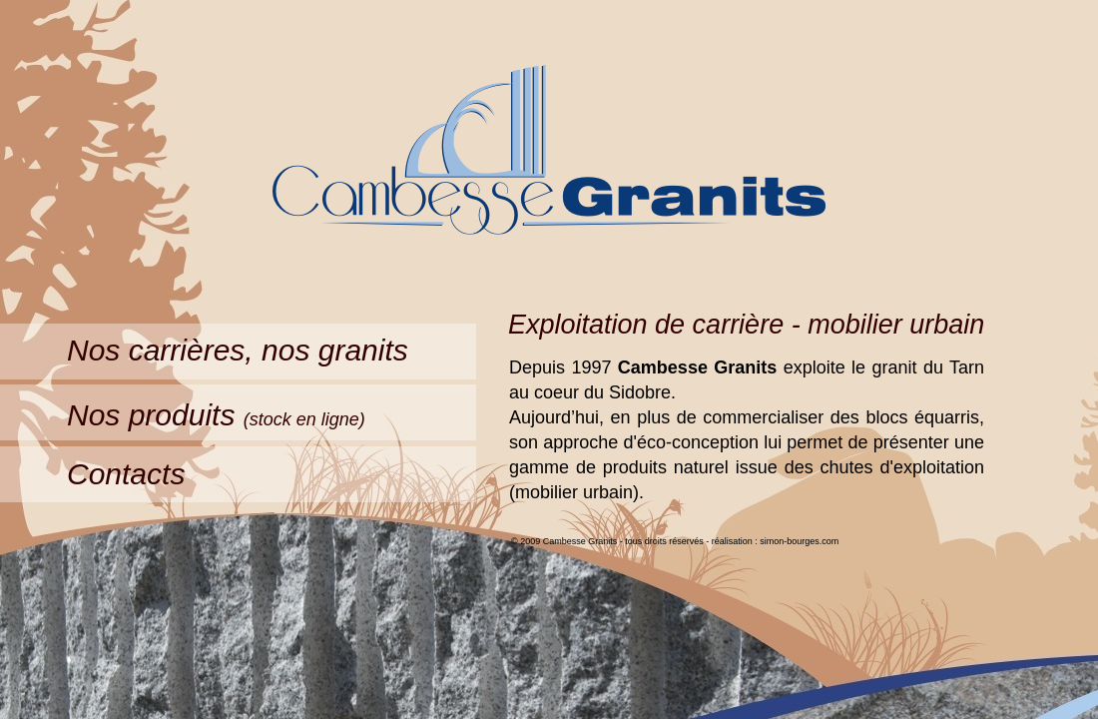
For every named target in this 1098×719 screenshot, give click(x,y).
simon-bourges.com (799, 541)
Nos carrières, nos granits (237, 350)
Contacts (126, 473)
